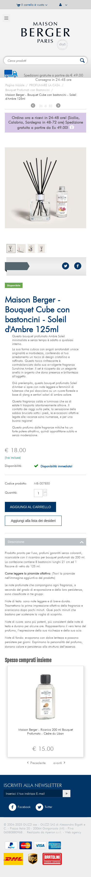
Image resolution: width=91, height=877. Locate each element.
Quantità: (11, 492)
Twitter (43, 807)
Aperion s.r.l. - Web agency (63, 832)
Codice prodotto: (16, 483)
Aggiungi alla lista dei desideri (33, 521)
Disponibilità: (13, 466)
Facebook (19, 807)
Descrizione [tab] (46, 541)
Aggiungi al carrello (30, 507)
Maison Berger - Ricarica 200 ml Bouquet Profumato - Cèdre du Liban (45, 731)
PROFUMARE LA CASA (44, 85)
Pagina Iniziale (14, 85)
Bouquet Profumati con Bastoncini (27, 90)
